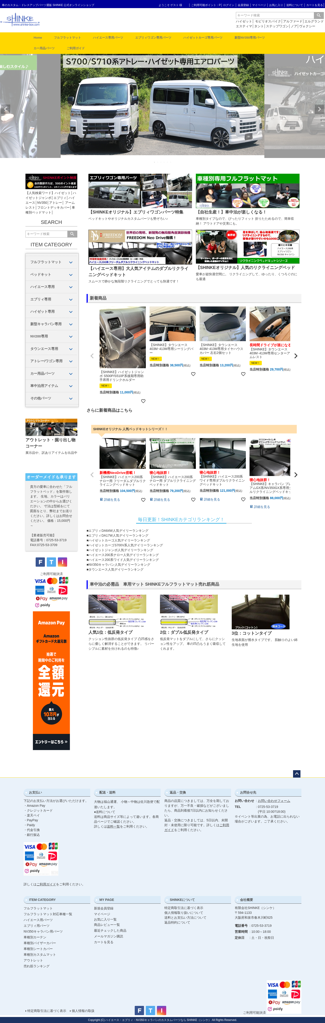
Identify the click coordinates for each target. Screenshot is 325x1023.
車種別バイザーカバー (40, 943)
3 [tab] (161, 162)
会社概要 (246, 900)
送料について (294, 5)
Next (319, 109)
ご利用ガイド (76, 48)
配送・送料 (107, 792)
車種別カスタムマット (40, 954)
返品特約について (177, 922)
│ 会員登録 (242, 5)
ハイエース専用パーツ (108, 37)
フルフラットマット (67, 37)
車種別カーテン (35, 937)
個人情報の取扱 (83, 1011)
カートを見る (314, 5)
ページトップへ (296, 774)
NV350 (42, 202)
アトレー (55, 202)
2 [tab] (158, 162)
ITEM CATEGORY (42, 900)
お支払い (35, 792)
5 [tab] (167, 162)
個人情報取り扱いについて (183, 913)
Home (38, 37)
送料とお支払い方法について (185, 917)
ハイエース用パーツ (38, 920)
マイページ (259, 5)
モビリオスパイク (268, 21)
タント (259, 26)
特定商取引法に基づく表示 (183, 908)
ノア (294, 26)
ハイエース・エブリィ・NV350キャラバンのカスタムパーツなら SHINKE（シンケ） (158, 1020)
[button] (92, 356)
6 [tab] (171, 162)
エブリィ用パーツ (37, 925)
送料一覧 (113, 826)
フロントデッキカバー (53, 207)
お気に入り (276, 5)
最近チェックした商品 (110, 930)
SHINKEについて (182, 900)
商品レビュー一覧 (107, 925)
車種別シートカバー (38, 949)
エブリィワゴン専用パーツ (153, 37)
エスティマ (244, 26)
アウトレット (33, 960)
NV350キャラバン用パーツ (43, 931)
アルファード (293, 21)
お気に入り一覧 (105, 919)
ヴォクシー (307, 26)
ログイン (228, 5)
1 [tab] (154, 162)
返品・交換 (178, 792)
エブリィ (59, 198)
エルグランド (314, 21)
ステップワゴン (277, 26)
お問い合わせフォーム (274, 801)
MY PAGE (106, 900)
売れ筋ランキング (37, 966)
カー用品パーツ (44, 48)
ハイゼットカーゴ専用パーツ (202, 37)
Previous (5, 109)
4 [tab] (164, 162)
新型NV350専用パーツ (249, 37)
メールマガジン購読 (108, 936)
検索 (319, 15)
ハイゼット (244, 21)
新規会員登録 (103, 908)
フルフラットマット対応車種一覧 (48, 914)
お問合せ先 (248, 792)
